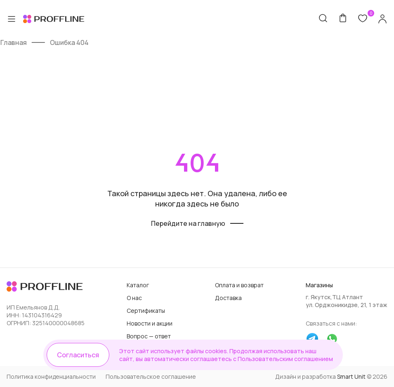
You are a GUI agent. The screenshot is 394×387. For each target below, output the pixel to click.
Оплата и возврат (239, 285)
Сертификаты (146, 310)
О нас (134, 298)
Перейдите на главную (188, 223)
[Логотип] (46, 287)
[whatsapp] (332, 339)
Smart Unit (351, 376)
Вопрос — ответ (149, 336)
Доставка (228, 298)
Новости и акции (149, 323)
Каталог (138, 285)
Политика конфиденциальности (51, 376)
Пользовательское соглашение (151, 376)
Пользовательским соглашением (285, 359)
